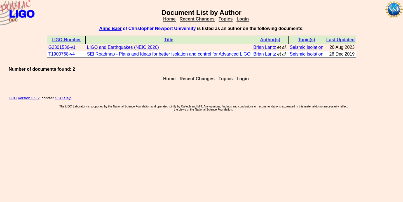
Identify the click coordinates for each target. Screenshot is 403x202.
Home (169, 19)
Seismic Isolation (306, 47)
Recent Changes (197, 19)
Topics (226, 19)
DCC (13, 98)
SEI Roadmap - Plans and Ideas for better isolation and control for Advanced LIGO (168, 54)
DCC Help (63, 98)
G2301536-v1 (62, 47)
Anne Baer (110, 28)
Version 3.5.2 (29, 98)
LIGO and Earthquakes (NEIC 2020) (123, 47)
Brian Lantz (264, 47)
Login (242, 19)
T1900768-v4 (61, 54)
